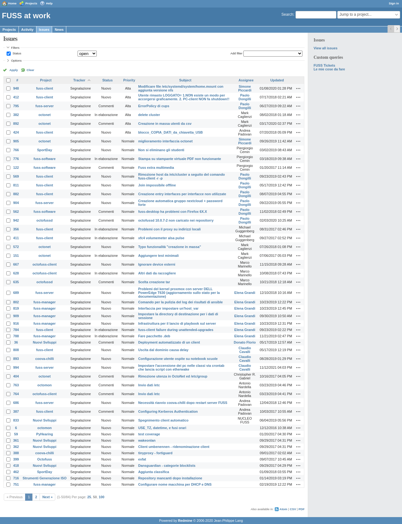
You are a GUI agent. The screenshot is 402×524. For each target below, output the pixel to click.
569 (16, 176)
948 (16, 88)
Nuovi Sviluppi (44, 342)
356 (16, 229)
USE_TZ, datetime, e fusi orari (162, 428)
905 (16, 141)
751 (16, 484)
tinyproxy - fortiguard (155, 453)
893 (16, 359)
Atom (283, 509)
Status (16, 53)
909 (16, 316)
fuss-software (45, 159)
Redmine (185, 520)
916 (16, 323)
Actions (298, 88)
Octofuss (44, 459)
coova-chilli (44, 359)
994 (16, 367)
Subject (185, 80)
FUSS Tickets (324, 65)
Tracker (79, 80)
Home (12, 3)
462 (16, 472)
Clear (30, 70)
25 (89, 497)
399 (16, 459)
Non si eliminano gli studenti (161, 150)
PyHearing (44, 434)
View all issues (325, 48)
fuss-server (44, 106)
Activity (27, 29)
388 (16, 453)
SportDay (44, 150)
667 (16, 264)
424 (16, 132)
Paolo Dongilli (245, 97)
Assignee (245, 80)
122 (16, 167)
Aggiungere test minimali (158, 255)
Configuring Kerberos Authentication (168, 411)
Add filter (236, 53)
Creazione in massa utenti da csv (165, 123)
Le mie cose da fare (329, 69)
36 (16, 342)
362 (16, 447)
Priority (129, 80)
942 (16, 220)
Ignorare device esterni (156, 264)
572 (16, 247)
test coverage (149, 434)
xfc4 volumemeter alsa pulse (161, 238)
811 (16, 185)
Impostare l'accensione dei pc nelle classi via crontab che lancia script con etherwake (181, 367)
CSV (293, 509)
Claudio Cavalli (245, 350)
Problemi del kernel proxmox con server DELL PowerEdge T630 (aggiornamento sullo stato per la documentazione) (179, 292)
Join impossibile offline (157, 185)
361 (16, 440)
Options (16, 60)
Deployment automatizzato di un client (169, 342)
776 (16, 159)
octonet (44, 115)
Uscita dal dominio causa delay (163, 350)
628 (16, 273)
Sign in (394, 3)
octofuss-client (45, 264)
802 (16, 302)
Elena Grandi (244, 293)
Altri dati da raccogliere (157, 273)
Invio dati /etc (149, 385)
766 (16, 150)
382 (16, 115)
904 (16, 203)
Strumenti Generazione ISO (45, 478)
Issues (44, 29)
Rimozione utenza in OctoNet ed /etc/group (172, 376)
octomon (44, 385)
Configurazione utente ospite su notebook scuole (178, 359)
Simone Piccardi (244, 88)
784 (16, 330)
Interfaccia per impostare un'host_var (168, 308)
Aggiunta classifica (153, 472)
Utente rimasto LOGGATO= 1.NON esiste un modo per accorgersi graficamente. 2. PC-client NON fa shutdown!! (183, 97)
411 (16, 238)
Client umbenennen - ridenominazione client (173, 447)
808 (16, 350)
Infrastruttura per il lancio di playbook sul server (177, 323)
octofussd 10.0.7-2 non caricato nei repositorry (176, 220)
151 (16, 255)
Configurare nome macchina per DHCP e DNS (175, 484)
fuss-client (44, 88)
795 (16, 106)
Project (46, 80)
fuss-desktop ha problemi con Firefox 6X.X (172, 211)
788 (16, 336)
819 (16, 308)
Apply (13, 70)
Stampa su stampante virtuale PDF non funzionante (179, 159)
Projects (31, 3)
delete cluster (149, 115)
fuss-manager (45, 302)
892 (16, 123)
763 (16, 385)
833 (16, 420)
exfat (142, 459)
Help (49, 3)
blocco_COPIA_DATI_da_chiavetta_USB (170, 132)
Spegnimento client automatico (163, 420)
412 (16, 97)
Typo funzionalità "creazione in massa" (169, 247)
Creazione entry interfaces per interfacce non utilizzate (182, 194)
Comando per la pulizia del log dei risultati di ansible (180, 302)
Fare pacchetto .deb (154, 336)
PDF (302, 509)
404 (16, 376)
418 (16, 465)
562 (16, 211)
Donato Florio (245, 342)
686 (16, 403)
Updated (277, 80)
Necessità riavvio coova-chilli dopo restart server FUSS (182, 403)
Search (287, 14)
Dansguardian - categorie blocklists (166, 465)
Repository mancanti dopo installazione (170, 478)
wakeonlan (146, 440)
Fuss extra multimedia (156, 167)
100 (101, 497)
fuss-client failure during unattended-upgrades (175, 330)
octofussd (44, 220)
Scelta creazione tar (154, 282)
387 (16, 411)
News (59, 29)
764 (16, 394)
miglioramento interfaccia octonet (165, 141)
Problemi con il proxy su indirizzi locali (169, 229)
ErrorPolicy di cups (153, 106)
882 (16, 194)
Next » (47, 497)
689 (16, 293)
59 (16, 434)
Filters (15, 47)
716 (16, 478)
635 (16, 282)
